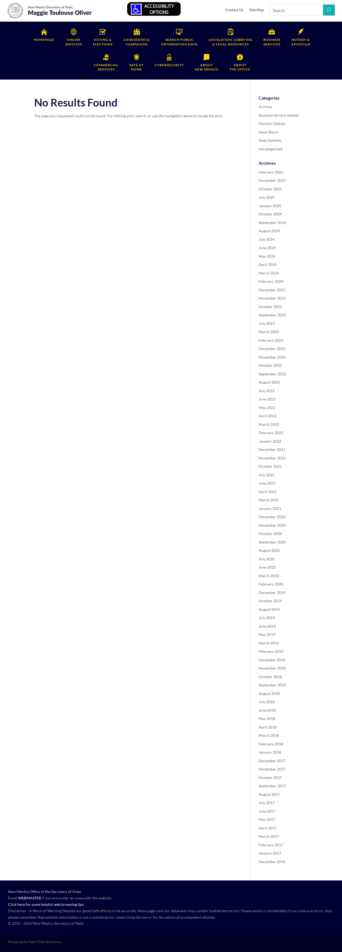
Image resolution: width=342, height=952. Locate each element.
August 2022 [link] (269, 382)
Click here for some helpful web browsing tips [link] (46, 904)
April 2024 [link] (268, 264)
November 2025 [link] (272, 180)
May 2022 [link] (267, 407)
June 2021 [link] (267, 483)
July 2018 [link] (267, 701)
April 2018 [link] (268, 727)
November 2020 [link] (272, 525)
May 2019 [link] (267, 634)
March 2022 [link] (269, 424)
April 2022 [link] (268, 416)
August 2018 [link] (269, 693)
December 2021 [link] (272, 449)
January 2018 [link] (270, 752)
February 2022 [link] (271, 432)
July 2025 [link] (267, 197)
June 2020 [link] (267, 567)
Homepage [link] (44, 40)
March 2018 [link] (269, 735)
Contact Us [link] (234, 9)
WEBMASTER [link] (29, 898)
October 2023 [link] (270, 306)
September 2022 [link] (272, 374)
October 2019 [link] (270, 601)
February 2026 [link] (271, 172)
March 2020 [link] (269, 575)
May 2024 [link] (267, 256)
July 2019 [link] (267, 617)
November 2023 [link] (272, 298)
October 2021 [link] (270, 466)
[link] (49, 17)
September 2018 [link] (272, 685)
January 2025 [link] (270, 205)
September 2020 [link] (272, 542)
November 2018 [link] (272, 668)
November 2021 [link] (272, 458)
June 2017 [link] (267, 811)
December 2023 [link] (272, 290)
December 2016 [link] (272, 861)
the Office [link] (240, 67)
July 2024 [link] (267, 239)
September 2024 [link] (272, 222)
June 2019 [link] (267, 626)
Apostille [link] (300, 42)
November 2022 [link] (272, 357)
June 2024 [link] (267, 247)
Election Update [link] (272, 123)
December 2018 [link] (272, 660)
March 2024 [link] (269, 273)
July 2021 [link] (267, 475)
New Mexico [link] (207, 67)
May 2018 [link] (267, 718)
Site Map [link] (256, 9)
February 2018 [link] (271, 744)
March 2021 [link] (269, 500)
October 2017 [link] (270, 777)
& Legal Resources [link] (230, 42)
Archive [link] (265, 106)
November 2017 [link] (272, 769)
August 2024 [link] (269, 231)
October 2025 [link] (270, 189)
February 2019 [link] (271, 651)
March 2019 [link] (269, 643)
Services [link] (73, 42)
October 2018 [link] (270, 676)
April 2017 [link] (268, 828)
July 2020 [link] (267, 559)
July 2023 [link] (267, 323)
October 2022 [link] (270, 365)
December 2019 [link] (272, 592)
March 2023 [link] (269, 331)
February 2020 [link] (271, 584)
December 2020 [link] (272, 516)
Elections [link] (102, 42)
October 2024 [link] (270, 214)
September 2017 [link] (272, 786)
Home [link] (136, 67)
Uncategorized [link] (271, 149)
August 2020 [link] (269, 550)
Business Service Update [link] (279, 115)
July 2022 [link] (267, 390)
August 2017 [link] (269, 794)
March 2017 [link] (269, 836)
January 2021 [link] (270, 508)
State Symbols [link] (270, 140)
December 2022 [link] (272, 348)
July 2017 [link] (267, 802)
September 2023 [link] (272, 315)
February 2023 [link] (271, 340)
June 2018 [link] (267, 710)
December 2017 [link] (272, 760)
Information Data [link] (179, 42)
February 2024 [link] (271, 281)
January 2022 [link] (270, 441)
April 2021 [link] (268, 491)
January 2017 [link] (270, 853)
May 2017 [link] (267, 819)
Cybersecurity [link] (169, 65)
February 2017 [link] (271, 845)
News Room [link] (269, 132)
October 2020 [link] (270, 533)
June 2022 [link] (267, 399)
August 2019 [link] (269, 609)
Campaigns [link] (136, 42)
